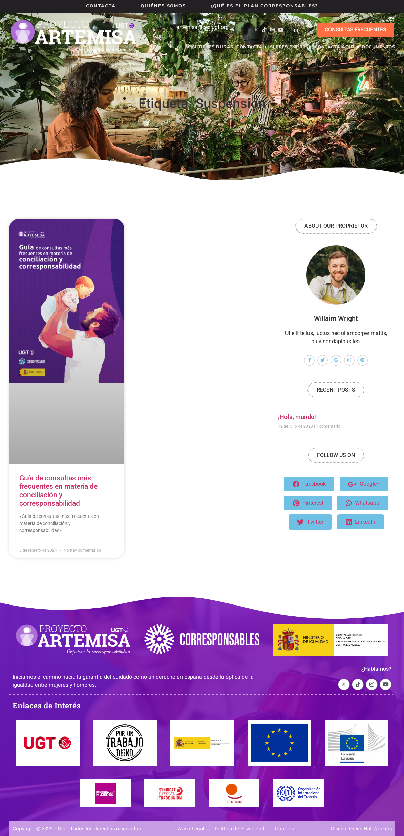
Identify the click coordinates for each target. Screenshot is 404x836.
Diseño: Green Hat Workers (361, 829)
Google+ (364, 484)
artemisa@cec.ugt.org (202, 27)
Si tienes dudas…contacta (227, 47)
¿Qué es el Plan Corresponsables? (264, 6)
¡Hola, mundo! (297, 416)
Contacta (101, 6)
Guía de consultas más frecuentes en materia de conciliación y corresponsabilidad (58, 491)
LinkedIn (360, 522)
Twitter (310, 522)
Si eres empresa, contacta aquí (312, 47)
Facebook (309, 484)
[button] (296, 31)
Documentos (378, 47)
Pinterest (308, 503)
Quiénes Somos (163, 6)
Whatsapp (362, 503)
